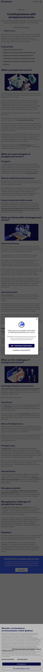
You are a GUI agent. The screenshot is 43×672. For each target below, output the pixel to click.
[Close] (36, 319)
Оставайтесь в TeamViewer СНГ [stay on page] (21, 350)
